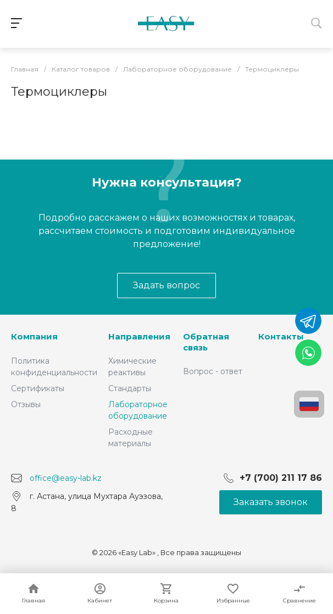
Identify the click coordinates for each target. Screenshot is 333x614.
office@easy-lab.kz (66, 478)
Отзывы (26, 404)
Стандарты (129, 388)
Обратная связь (206, 342)
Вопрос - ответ (212, 371)
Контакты (281, 336)
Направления (139, 336)
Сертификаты (37, 388)
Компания (34, 336)
